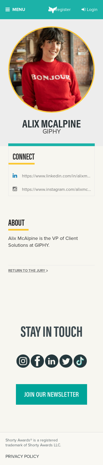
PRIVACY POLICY (22, 456)
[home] (51, 9)
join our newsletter (51, 394)
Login (90, 9)
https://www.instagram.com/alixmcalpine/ (53, 189)
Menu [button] (15, 9)
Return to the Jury (28, 270)
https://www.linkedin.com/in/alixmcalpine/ (53, 176)
